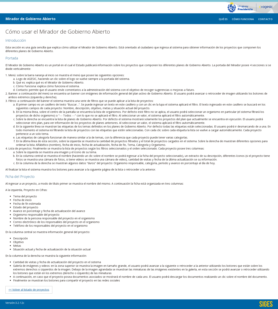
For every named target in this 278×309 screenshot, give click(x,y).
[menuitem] (225, 18)
